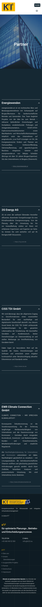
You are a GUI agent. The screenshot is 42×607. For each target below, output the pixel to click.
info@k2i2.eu (27, 541)
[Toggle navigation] (37, 11)
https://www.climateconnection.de (20, 482)
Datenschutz (7, 569)
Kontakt (37, 5)
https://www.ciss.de (20, 366)
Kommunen (11, 455)
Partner (5, 566)
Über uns (6, 553)
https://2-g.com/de (20, 242)
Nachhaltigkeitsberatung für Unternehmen (21, 452)
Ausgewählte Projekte (10, 563)
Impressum (7, 572)
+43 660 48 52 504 (8, 541)
